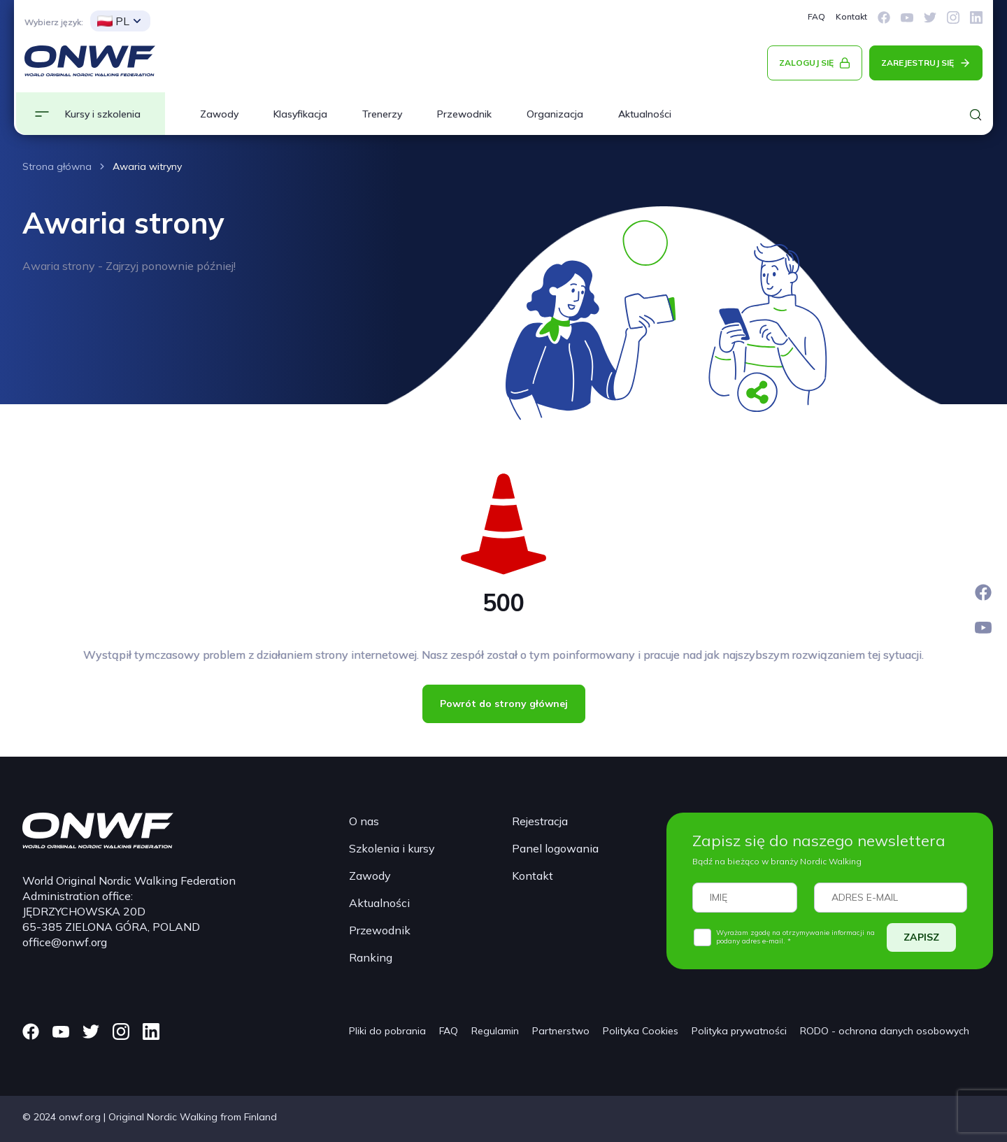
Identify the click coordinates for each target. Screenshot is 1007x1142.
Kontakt (851, 16)
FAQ (816, 16)
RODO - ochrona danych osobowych (884, 1031)
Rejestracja (540, 821)
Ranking (370, 957)
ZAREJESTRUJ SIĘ (917, 62)
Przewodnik (464, 114)
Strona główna (57, 166)
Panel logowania (555, 848)
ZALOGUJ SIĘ (806, 62)
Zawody (219, 114)
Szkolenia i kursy (392, 848)
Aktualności (644, 114)
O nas (364, 821)
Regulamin (495, 1031)
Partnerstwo (561, 1031)
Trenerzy (382, 114)
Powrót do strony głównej (504, 703)
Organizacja (555, 114)
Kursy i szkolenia (103, 114)
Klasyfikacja (300, 114)
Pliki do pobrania (387, 1031)
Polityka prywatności (739, 1031)
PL (113, 21)
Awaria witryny (147, 166)
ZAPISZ (921, 937)
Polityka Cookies (640, 1031)
